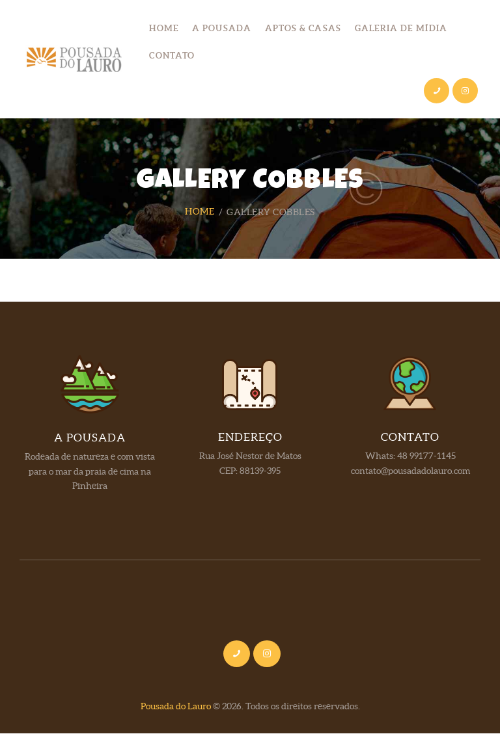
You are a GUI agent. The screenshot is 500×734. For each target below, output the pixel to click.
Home (199, 212)
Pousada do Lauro (176, 706)
